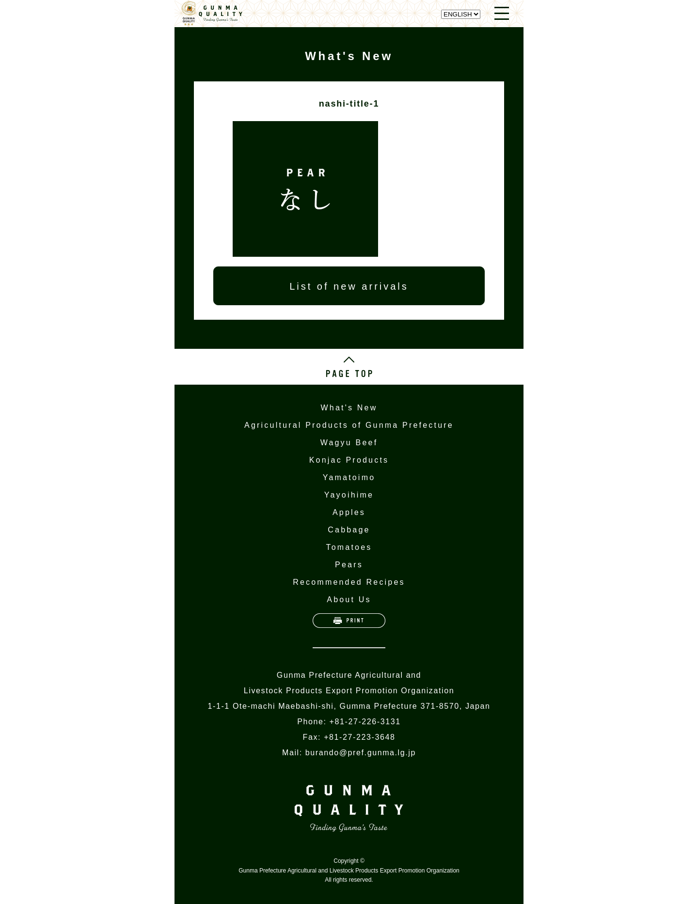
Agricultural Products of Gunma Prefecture (349, 425)
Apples (349, 512)
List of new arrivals (349, 286)
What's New (349, 408)
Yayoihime (349, 495)
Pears (349, 565)
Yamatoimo (349, 477)
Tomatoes (349, 547)
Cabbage (349, 530)
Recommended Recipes (349, 582)
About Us (349, 599)
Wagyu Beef (349, 442)
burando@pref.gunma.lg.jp (360, 752)
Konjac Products (349, 460)
